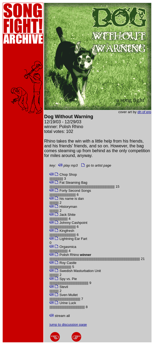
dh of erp (144, 112)
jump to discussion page (68, 325)
